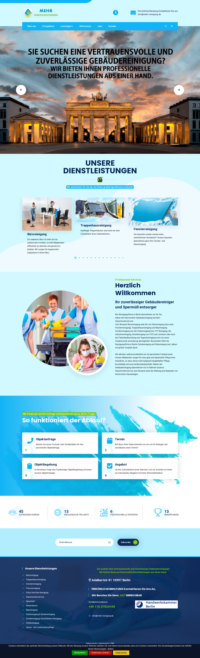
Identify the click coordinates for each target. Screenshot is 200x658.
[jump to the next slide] (179, 90)
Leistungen (66, 26)
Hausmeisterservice (35, 597)
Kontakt (112, 26)
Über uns (31, 26)
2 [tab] (79, 258)
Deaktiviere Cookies (100, 652)
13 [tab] (123, 258)
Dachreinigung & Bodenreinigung (40, 614)
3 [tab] (83, 258)
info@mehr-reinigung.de (103, 616)
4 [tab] (87, 258)
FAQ (112, 643)
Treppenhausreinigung (95, 225)
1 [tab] (75, 258)
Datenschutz (121, 652)
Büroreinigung (37, 234)
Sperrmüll (30, 601)
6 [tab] (95, 258)
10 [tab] (111, 258)
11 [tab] (115, 258)
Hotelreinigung (32, 623)
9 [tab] (107, 258)
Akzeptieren (79, 652)
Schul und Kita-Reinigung (37, 592)
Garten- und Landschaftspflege (40, 627)
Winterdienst (31, 605)
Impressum (104, 643)
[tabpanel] (46, 228)
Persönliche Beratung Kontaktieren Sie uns (158, 11)
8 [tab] (103, 258)
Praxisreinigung (33, 588)
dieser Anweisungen (97, 649)
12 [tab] (119, 258)
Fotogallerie (48, 26)
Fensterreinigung (145, 229)
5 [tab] (91, 258)
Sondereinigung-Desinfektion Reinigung (43, 618)
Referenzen (85, 26)
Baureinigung (32, 610)
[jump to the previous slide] (21, 90)
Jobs (99, 26)
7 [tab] (99, 258)
